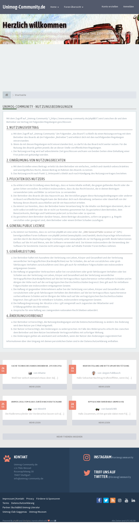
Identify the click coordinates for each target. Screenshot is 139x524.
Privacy (30, 498)
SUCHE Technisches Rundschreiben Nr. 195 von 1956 (36, 366)
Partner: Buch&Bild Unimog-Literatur (21, 507)
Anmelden (128, 6)
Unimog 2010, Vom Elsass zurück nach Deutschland (36, 402)
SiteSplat (27, 520)
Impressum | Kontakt (13, 498)
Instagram (113, 457)
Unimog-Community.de (24, 7)
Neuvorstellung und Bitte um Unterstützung (106, 366)
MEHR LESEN (35, 386)
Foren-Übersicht (73, 6)
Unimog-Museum (37, 511)
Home (54, 6)
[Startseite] (7, 94)
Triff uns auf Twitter (112, 474)
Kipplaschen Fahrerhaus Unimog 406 (106, 402)
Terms (6, 503)
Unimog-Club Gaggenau (15, 511)
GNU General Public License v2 (99, 231)
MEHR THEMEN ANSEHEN (69, 436)
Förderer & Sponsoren (48, 498)
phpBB (16, 520)
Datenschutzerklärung (22, 503)
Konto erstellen (110, 6)
